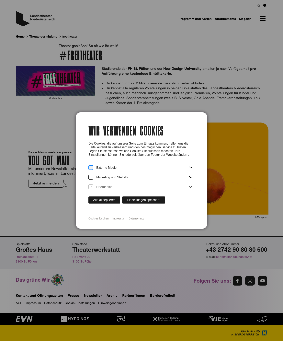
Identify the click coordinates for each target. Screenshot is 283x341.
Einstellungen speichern (143, 200)
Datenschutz (136, 218)
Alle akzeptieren (104, 200)
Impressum (118, 218)
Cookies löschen (98, 218)
